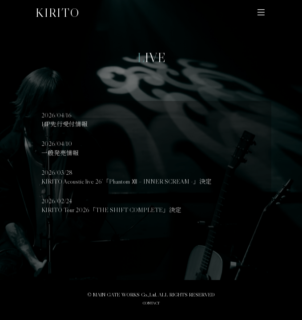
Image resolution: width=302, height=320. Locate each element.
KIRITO (58, 12)
